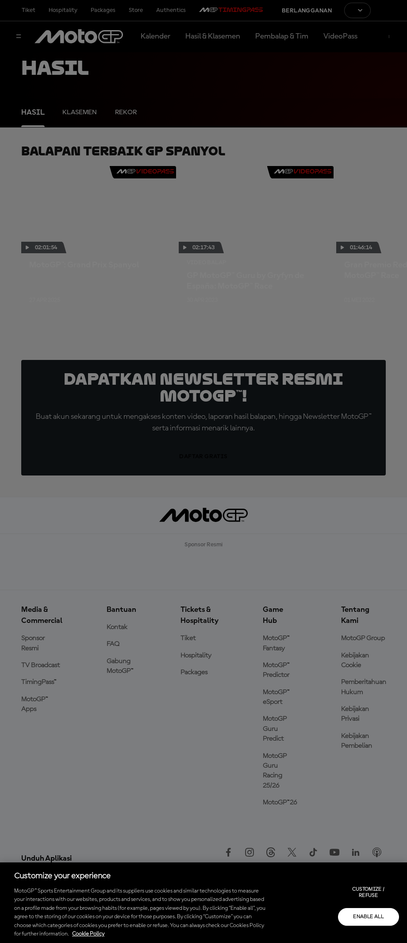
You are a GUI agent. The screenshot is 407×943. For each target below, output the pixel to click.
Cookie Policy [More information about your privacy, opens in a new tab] (88, 934)
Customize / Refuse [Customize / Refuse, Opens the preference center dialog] (368, 892)
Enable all (368, 917)
